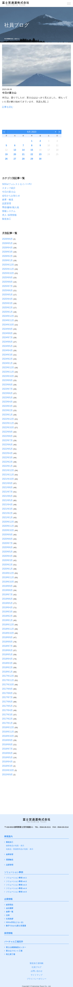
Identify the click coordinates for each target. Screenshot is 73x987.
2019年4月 (7, 607)
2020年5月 (7, 551)
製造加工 (6, 219)
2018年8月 (7, 641)
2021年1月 (7, 517)
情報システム (8, 211)
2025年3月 (7, 303)
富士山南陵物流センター (16, 947)
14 (23, 150)
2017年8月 (7, 693)
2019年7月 (7, 594)
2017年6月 (7, 701)
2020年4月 (7, 556)
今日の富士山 (8, 192)
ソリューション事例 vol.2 (16, 881)
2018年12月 (8, 624)
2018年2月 (7, 667)
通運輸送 (9, 860)
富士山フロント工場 (14, 951)
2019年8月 (7, 590)
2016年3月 (7, 766)
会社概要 (9, 908)
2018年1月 (7, 672)
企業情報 (8, 899)
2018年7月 (7, 646)
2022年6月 (7, 444)
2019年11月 (8, 577)
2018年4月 (7, 659)
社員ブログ (36, 967)
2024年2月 (7, 359)
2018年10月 (8, 633)
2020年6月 (7, 547)
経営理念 (9, 905)
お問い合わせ (36, 971)
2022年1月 (7, 466)
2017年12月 (8, 676)
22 (32, 154)
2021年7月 (7, 492)
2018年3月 (7, 663)
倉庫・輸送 (7, 199)
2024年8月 (7, 333)
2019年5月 (7, 603)
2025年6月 (7, 290)
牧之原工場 (10, 954)
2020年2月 (7, 564)
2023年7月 (7, 389)
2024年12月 (8, 316)
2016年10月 (8, 736)
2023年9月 (7, 380)
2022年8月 (7, 436)
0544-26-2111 (45, 827)
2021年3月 (7, 509)
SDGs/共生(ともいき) (14, 922)
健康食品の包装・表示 (15, 846)
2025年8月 (7, 282)
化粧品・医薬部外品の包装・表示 (19, 849)
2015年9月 (7, 774)
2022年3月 (7, 457)
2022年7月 (7, 440)
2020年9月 (7, 534)
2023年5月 (7, 397)
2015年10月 (8, 770)
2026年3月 (7, 252)
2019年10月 (8, 582)
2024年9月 (7, 329)
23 (40, 154)
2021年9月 (7, 483)
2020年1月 (7, 569)
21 (23, 154)
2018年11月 (8, 629)
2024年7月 (7, 337)
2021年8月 (7, 487)
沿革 (8, 915)
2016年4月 (7, 761)
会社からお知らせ (11, 195)
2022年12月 (8, 419)
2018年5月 (7, 654)
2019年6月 (7, 599)
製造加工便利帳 (36, 963)
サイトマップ (36, 975)
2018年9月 (7, 637)
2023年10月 (8, 376)
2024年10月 (8, 324)
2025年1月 (7, 312)
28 (23, 159)
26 (6, 159)
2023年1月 (7, 414)
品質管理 (6, 203)
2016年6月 (7, 753)
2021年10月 (8, 479)
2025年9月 (7, 277)
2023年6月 (7, 393)
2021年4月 (7, 504)
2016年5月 (7, 757)
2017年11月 (8, 680)
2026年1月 (7, 260)
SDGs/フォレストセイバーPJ (16, 184)
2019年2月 (7, 616)
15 (32, 150)
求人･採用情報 (9, 215)
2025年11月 (8, 269)
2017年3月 (7, 714)
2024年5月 (7, 346)
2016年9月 (7, 740)
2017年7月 (7, 697)
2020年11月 (8, 526)
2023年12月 (8, 367)
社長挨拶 (9, 919)
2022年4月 (7, 453)
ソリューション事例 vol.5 (16, 892)
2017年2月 (7, 719)
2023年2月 (7, 410)
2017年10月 (8, 684)
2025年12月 (8, 264)
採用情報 (8, 933)
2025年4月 (7, 299)
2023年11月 (8, 372)
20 (15, 154)
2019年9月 (7, 586)
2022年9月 (7, 432)
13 (15, 150)
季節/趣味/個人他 (10, 207)
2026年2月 (7, 256)
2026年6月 (7, 239)
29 (32, 159)
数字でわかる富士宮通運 (16, 926)
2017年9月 (7, 689)
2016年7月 (7, 749)
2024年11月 (8, 320)
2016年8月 (7, 744)
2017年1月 (7, 723)
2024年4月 (7, 350)
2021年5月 (7, 500)
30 (40, 159)
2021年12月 (8, 470)
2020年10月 (8, 530)
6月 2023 (31, 132)
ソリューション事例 (13, 872)
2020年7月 (7, 543)
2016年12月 (8, 727)
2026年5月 (7, 243)
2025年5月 (7, 294)
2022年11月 (8, 423)
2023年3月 (7, 406)
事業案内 (8, 836)
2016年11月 (8, 731)
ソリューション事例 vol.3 (16, 885)
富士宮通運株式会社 (8, 38)
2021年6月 (7, 496)
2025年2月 (7, 307)
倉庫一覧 (9, 912)
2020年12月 (8, 522)
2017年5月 (7, 706)
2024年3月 (7, 354)
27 (15, 159)
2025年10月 (8, 273)
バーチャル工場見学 (13, 942)
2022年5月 (7, 449)
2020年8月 (7, 539)
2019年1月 (7, 620)
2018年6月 (7, 650)
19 (6, 154)
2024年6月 (7, 342)
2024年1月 (7, 363)
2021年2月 (7, 513)
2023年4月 (7, 402)
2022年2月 (7, 462)
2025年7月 (7, 286)
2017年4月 (7, 710)
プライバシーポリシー (36, 979)
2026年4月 (7, 247)
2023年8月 (7, 384)
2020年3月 (7, 560)
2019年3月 (7, 611)
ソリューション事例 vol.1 (16, 878)
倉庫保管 (9, 854)
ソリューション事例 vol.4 (16, 888)
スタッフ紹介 (8, 188)
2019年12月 (8, 573)
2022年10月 (8, 427)
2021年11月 (8, 474)
